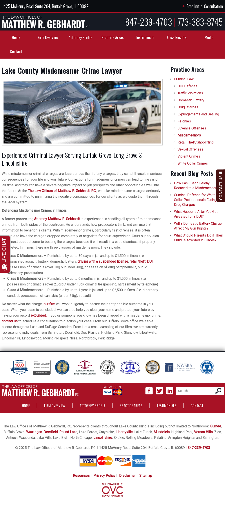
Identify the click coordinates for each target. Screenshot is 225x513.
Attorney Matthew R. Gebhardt (57, 219)
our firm (49, 304)
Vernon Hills (203, 432)
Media (209, 37)
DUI (150, 261)
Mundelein (162, 432)
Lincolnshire (102, 438)
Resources (81, 476)
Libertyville (124, 432)
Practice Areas (112, 37)
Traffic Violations (190, 93)
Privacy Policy (104, 476)
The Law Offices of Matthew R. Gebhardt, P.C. (62, 191)
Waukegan (34, 432)
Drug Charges (188, 107)
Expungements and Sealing (198, 114)
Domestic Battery (191, 100)
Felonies (184, 121)
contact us (10, 321)
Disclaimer (127, 476)
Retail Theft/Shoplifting (196, 142)
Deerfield (51, 432)
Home (16, 37)
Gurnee (215, 426)
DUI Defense (188, 86)
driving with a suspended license (103, 261)
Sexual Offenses (190, 149)
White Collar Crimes (193, 163)
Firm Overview (48, 37)
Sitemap (145, 476)
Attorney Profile (80, 37)
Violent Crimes (189, 156)
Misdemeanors (189, 135)
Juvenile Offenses (192, 128)
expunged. (39, 315)
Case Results (176, 37)
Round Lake (68, 432)
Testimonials (144, 37)
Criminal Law (184, 79)
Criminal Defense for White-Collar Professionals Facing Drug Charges (195, 200)
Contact (16, 51)
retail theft (137, 261)
